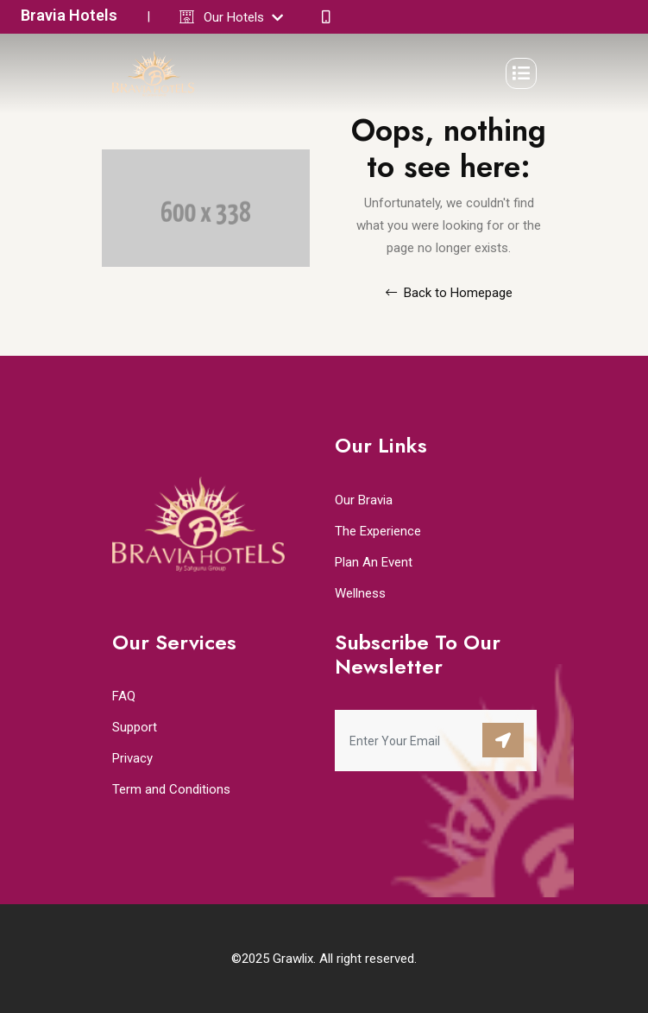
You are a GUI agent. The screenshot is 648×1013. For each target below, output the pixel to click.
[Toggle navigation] (521, 73)
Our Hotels (243, 17)
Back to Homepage (449, 293)
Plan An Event (373, 562)
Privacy (132, 758)
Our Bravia (364, 500)
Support (134, 727)
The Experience (378, 531)
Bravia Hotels (69, 15)
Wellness (360, 593)
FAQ (123, 696)
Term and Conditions (171, 789)
